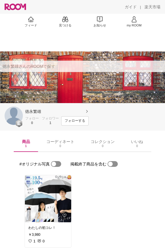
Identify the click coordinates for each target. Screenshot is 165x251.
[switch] (56, 164)
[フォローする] (75, 121)
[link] (48, 198)
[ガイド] (131, 6)
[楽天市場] (152, 6)
